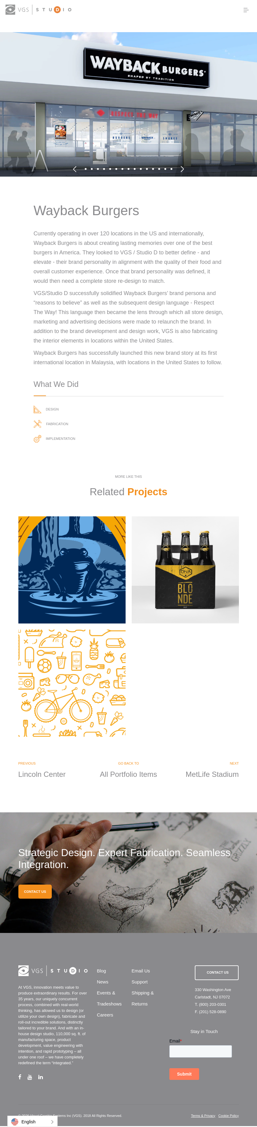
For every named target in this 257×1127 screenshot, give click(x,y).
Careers (105, 1016)
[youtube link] (33, 1078)
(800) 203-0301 (212, 1005)
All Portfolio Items (128, 775)
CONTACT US (35, 892)
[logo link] (38, 10)
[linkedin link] (43, 1078)
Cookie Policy (228, 1116)
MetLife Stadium (212, 775)
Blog (101, 972)
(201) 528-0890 (212, 1012)
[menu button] (246, 10)
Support (139, 983)
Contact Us (218, 973)
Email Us (140, 972)
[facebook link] (23, 1078)
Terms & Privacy (203, 1116)
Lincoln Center (42, 775)
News (102, 983)
